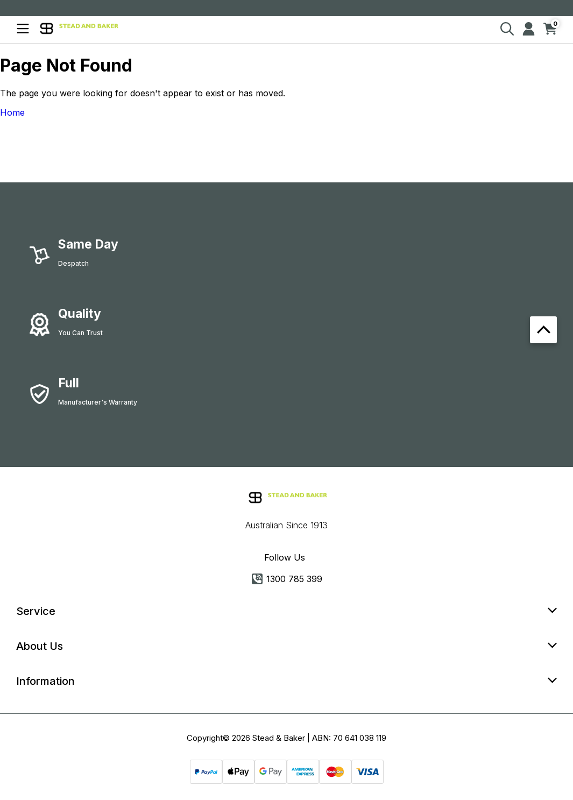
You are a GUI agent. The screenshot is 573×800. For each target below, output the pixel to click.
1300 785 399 (287, 579)
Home (12, 112)
